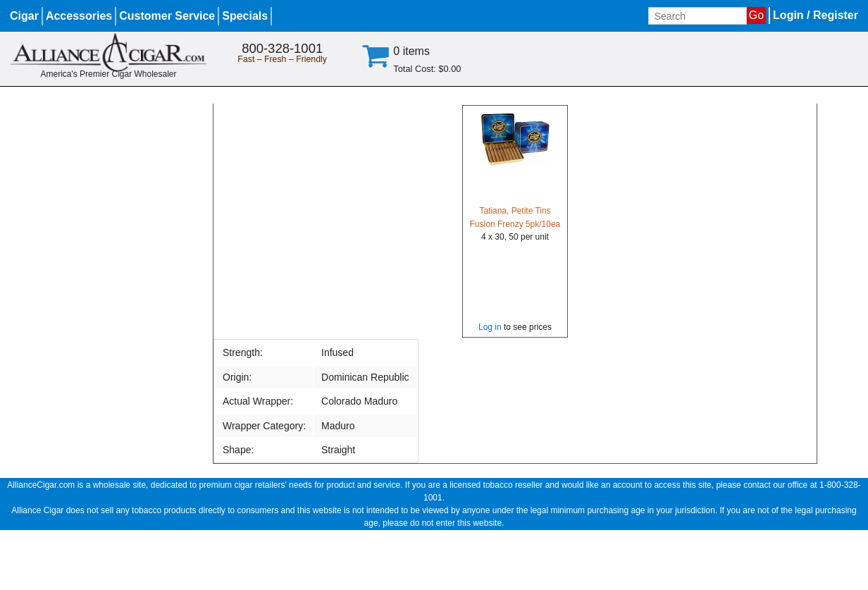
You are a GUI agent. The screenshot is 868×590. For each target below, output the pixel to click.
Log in (490, 327)
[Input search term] (697, 16)
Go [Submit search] (756, 15)
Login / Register (815, 15)
